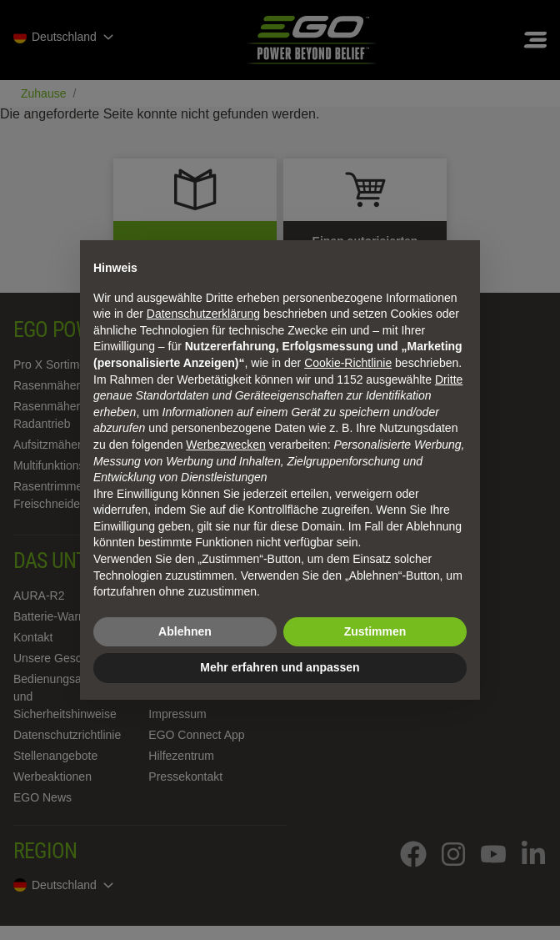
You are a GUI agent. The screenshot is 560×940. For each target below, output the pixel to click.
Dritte (448, 379)
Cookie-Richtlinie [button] (348, 362)
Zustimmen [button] (375, 631)
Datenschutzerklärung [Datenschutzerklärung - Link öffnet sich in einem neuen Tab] (203, 313)
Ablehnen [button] (185, 631)
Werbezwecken (225, 444)
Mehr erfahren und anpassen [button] (279, 667)
